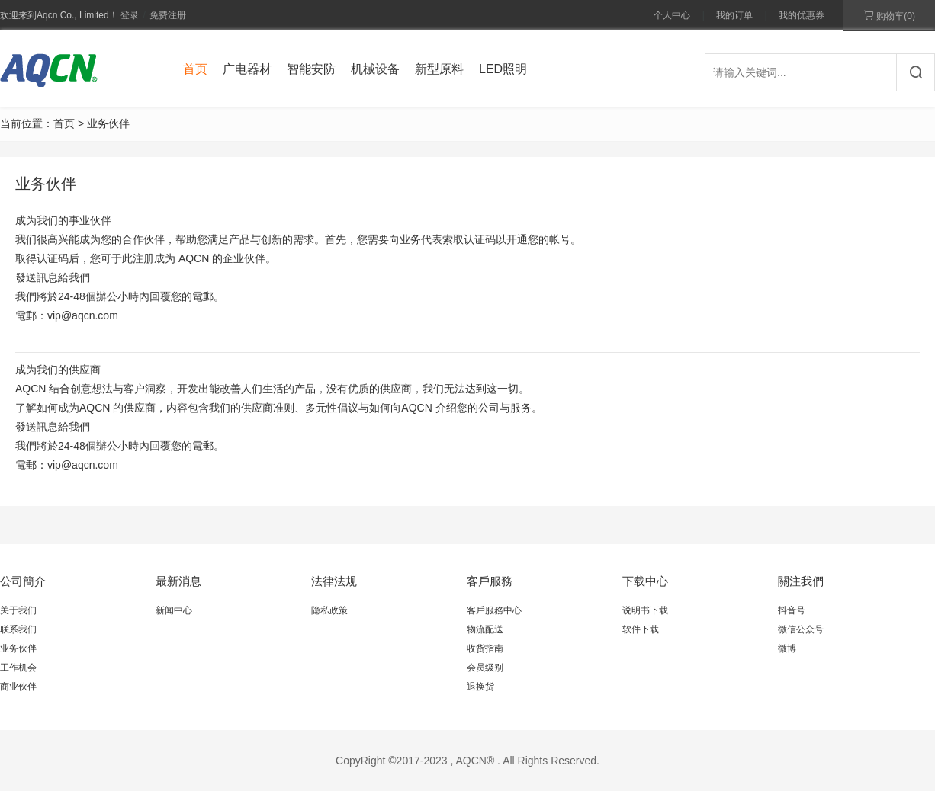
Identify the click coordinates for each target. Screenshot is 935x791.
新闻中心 (174, 610)
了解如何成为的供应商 (85, 408)
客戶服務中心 (494, 610)
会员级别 (485, 667)
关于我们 (18, 610)
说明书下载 (645, 610)
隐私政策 (329, 610)
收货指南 (485, 648)
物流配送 (485, 629)
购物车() (889, 15)
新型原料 (439, 68)
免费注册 (167, 15)
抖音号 (791, 610)
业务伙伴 (18, 648)
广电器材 (247, 68)
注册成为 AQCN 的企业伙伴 (199, 258)
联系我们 (18, 629)
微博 (787, 648)
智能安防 (311, 68)
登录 (129, 15)
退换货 (480, 686)
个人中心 (672, 15)
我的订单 (734, 15)
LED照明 (503, 68)
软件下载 (640, 629)
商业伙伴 (18, 686)
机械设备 (375, 68)
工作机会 (18, 667)
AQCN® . (478, 760)
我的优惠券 (801, 15)
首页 (195, 68)
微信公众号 (801, 629)
